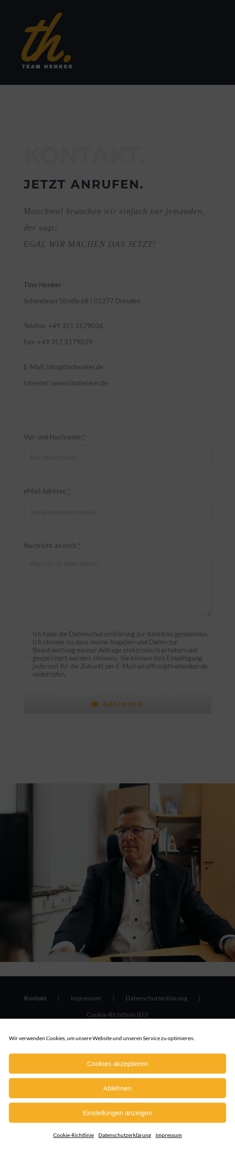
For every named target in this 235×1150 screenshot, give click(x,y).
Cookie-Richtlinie (73, 1135)
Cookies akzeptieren (117, 1063)
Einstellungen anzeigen (117, 1113)
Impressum (168, 1135)
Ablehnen (117, 1088)
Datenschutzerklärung (124, 1135)
